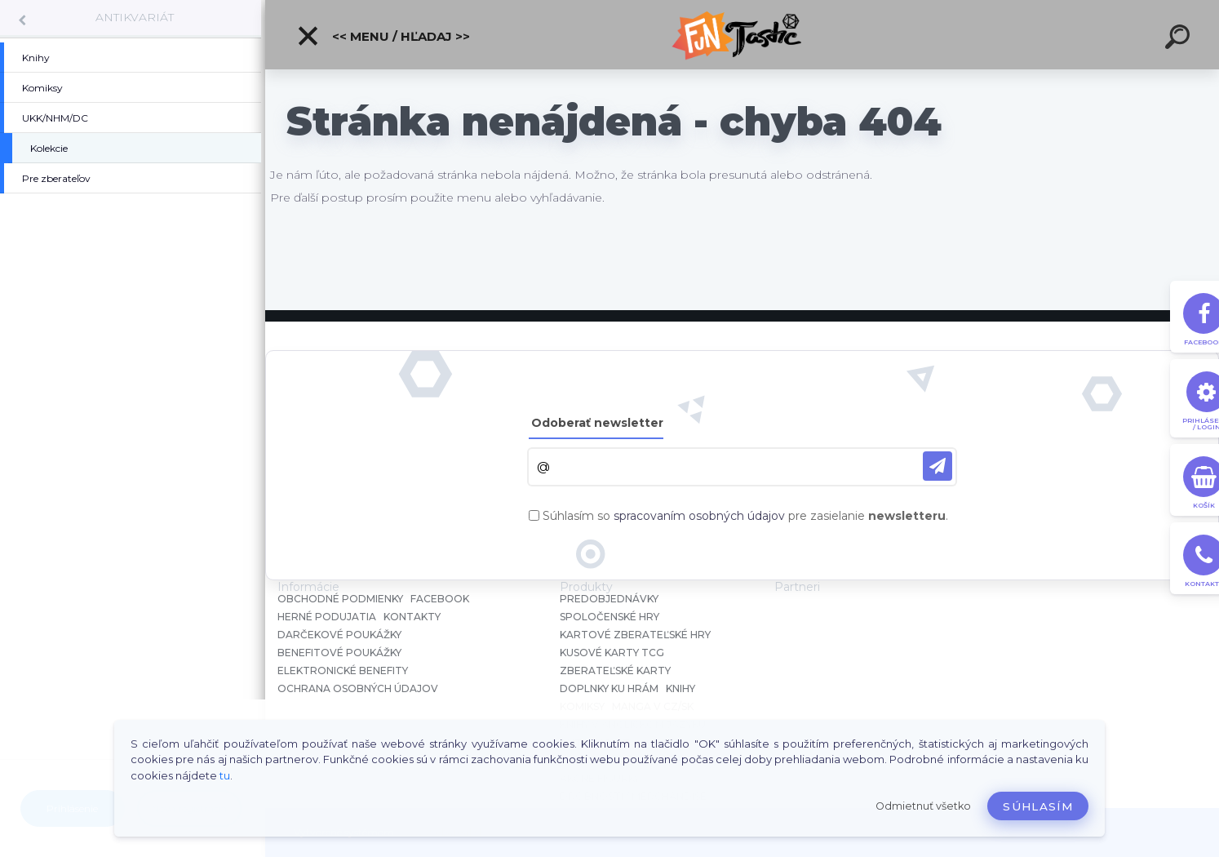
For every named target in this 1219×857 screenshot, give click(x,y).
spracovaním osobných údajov (699, 515)
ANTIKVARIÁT (134, 17)
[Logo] (742, 34)
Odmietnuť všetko (923, 806)
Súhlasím (1038, 806)
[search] (1180, 39)
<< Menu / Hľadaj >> (383, 36)
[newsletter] (937, 466)
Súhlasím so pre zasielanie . (745, 515)
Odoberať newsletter (597, 422)
